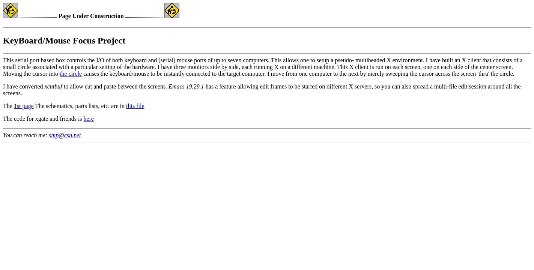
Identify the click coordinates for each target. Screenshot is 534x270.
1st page (24, 106)
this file (135, 106)
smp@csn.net (65, 135)
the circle (71, 73)
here (89, 119)
